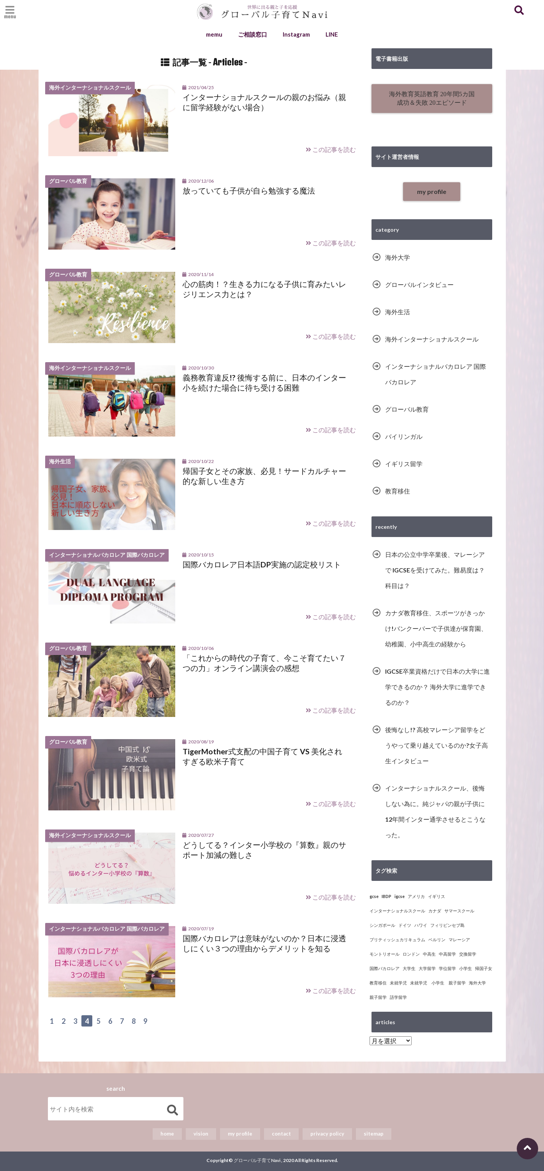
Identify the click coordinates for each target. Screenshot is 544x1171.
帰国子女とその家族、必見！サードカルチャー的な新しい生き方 (264, 476)
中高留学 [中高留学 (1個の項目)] (447, 953)
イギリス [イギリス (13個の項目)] (436, 896)
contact (281, 1133)
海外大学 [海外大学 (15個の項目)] (477, 982)
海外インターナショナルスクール (432, 339)
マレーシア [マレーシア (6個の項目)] (459, 939)
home (167, 1133)
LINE (332, 34)
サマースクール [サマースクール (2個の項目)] (459, 910)
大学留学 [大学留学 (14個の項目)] (427, 968)
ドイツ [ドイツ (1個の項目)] (404, 925)
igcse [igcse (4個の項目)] (399, 896)
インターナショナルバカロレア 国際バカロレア (435, 374)
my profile (431, 191)
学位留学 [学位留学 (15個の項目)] (447, 968)
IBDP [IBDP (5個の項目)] (386, 896)
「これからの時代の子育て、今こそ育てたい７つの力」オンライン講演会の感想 (264, 663)
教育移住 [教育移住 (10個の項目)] (378, 982)
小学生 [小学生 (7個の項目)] (465, 968)
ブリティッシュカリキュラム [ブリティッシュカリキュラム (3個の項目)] (397, 939)
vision (201, 1133)
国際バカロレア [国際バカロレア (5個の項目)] (385, 968)
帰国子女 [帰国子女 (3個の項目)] (483, 968)
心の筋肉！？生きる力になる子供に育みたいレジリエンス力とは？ (264, 289)
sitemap (374, 1133)
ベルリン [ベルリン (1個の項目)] (436, 939)
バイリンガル (404, 436)
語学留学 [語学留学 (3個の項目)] (398, 997)
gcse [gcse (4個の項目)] (374, 896)
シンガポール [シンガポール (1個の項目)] (382, 925)
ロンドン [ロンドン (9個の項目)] (411, 953)
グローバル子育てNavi (257, 1160)
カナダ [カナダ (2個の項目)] (434, 910)
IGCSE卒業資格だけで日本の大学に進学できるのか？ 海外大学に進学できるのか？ (437, 686)
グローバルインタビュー (419, 284)
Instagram (296, 34)
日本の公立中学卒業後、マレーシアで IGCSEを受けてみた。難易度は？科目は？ (435, 570)
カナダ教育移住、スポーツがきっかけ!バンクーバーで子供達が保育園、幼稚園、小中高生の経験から (436, 628)
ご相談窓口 (252, 34)
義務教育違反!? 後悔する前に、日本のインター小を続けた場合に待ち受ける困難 (264, 382)
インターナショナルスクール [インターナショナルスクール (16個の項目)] (397, 910)
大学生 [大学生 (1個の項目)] (409, 968)
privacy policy (327, 1133)
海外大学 (397, 257)
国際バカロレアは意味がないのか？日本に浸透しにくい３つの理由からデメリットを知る (264, 943)
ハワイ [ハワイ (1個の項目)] (420, 925)
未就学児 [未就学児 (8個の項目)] (398, 982)
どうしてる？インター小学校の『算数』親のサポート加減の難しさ (264, 849)
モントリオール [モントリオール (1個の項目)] (385, 953)
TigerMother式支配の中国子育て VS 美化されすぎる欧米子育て (262, 756)
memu (214, 34)
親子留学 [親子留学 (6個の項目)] (378, 997)
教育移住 (397, 491)
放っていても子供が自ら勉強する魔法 (249, 190)
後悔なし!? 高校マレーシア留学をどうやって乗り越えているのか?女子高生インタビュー (436, 745)
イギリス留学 (404, 463)
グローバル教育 (407, 409)
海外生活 (397, 311)
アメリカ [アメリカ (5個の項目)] (416, 896)
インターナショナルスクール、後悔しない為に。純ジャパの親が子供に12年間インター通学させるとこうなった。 (435, 811)
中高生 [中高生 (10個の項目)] (429, 953)
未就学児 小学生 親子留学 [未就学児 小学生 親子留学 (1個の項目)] (438, 982)
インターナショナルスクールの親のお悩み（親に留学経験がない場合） (264, 102)
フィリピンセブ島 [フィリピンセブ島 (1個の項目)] (447, 925)
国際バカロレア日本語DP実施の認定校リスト (262, 564)
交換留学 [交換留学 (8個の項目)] (467, 953)
